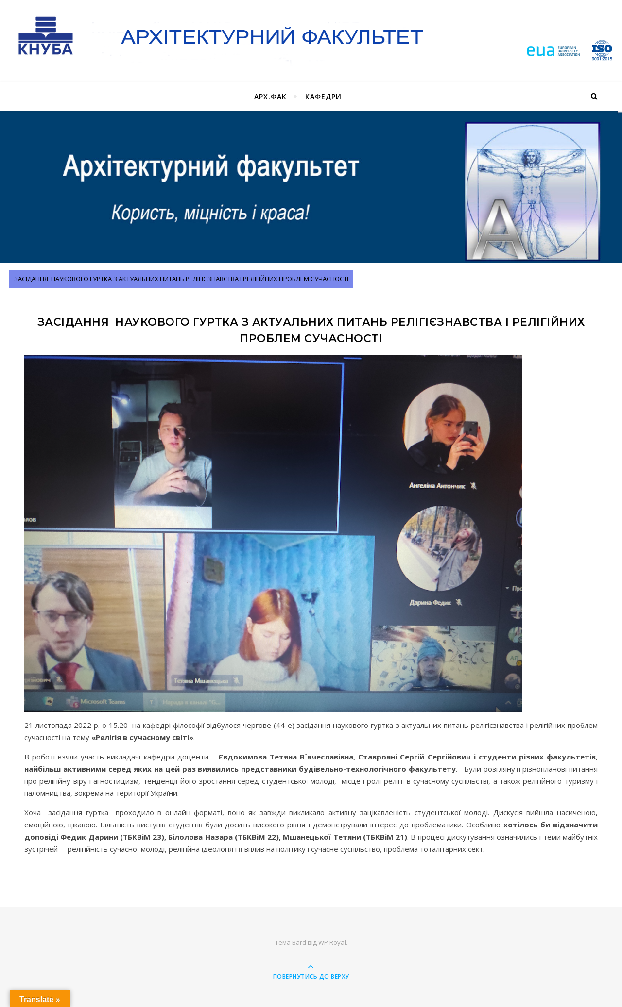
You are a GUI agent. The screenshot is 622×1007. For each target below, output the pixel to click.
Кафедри (323, 96)
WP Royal (332, 942)
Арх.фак (270, 96)
